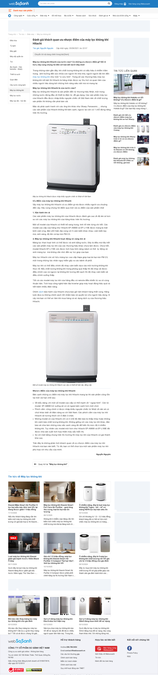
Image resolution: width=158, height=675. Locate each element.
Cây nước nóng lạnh (18, 85)
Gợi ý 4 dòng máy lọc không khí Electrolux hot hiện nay (58, 620)
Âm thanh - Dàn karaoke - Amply (16, 68)
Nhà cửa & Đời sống (120, 16)
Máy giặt (13, 51)
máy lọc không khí (41, 77)
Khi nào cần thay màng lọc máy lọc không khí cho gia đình (22, 620)
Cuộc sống (31, 16)
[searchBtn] (109, 3)
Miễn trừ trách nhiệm (69, 661)
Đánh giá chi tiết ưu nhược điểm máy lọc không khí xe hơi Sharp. (124, 117)
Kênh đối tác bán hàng (104, 661)
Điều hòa (13, 40)
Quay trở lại (52, 464)
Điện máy (43, 16)
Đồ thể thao (56, 16)
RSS (129, 656)
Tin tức (21, 34)
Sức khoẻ (92, 16)
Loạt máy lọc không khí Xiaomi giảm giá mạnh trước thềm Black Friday (23, 558)
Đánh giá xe (103, 16)
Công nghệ (18, 16)
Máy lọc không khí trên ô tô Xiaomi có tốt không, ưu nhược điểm (124, 149)
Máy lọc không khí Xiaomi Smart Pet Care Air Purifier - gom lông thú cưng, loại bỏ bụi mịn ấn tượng (58, 508)
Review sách (81, 16)
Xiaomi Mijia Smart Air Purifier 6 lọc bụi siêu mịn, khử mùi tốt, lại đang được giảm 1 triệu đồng (22, 507)
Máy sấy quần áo (16, 56)
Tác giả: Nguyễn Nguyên (43, 48)
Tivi (11, 62)
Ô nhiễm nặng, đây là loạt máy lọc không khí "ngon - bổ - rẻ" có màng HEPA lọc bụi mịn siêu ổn (94, 507)
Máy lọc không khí (44, 34)
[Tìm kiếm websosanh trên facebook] (129, 648)
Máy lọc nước (15, 96)
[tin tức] (9, 15)
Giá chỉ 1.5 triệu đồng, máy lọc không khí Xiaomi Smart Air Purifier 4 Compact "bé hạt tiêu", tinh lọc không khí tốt (59, 559)
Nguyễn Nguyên (103, 454)
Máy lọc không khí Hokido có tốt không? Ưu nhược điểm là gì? (128, 98)
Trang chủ (12, 34)
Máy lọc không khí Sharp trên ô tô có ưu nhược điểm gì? (124, 139)
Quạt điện (14, 80)
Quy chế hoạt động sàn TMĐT (72, 668)
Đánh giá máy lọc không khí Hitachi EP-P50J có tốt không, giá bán (124, 160)
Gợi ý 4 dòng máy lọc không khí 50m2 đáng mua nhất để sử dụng (94, 620)
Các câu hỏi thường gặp (70, 654)
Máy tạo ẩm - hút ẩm (18, 101)
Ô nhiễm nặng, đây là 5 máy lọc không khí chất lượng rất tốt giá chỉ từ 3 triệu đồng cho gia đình (94, 558)
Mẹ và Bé (67, 16)
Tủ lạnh (13, 46)
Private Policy (132, 653)
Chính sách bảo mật (68, 665)
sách (41, 292)
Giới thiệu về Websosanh (105, 654)
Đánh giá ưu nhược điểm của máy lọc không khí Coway (125, 128)
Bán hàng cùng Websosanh (139, 4)
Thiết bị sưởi (15, 74)
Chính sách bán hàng (69, 658)
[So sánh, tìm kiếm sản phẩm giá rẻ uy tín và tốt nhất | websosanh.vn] (18, 4)
